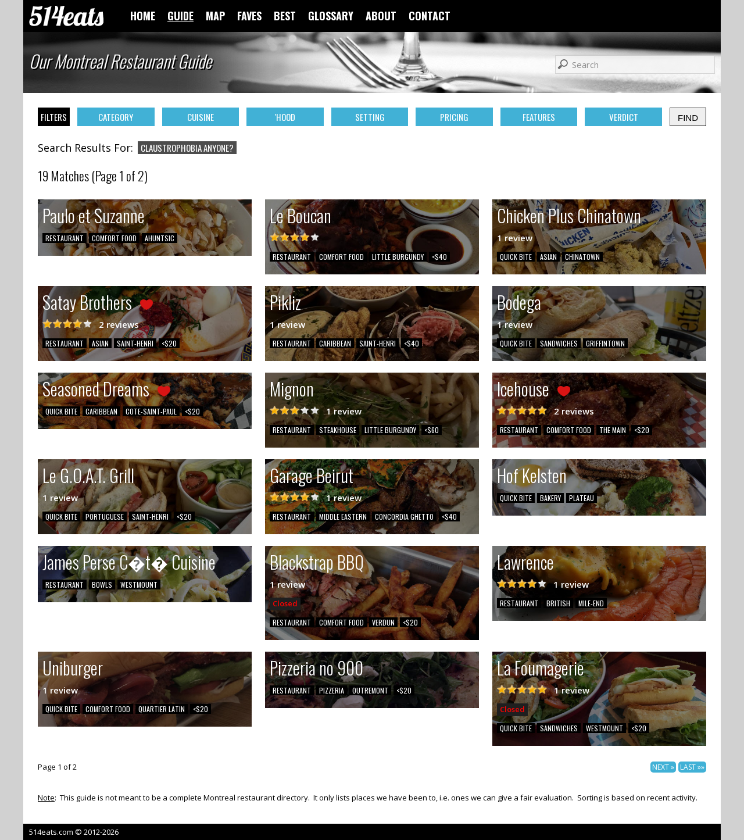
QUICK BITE (516, 257)
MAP (215, 15)
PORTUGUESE (104, 516)
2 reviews (119, 324)
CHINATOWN (582, 257)
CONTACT (429, 15)
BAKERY (550, 498)
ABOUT (381, 15)
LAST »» (692, 767)
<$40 (439, 257)
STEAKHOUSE (337, 430)
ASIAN (548, 257)
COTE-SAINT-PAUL (151, 411)
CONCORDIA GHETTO (404, 516)
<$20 (169, 343)
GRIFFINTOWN (605, 343)
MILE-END (591, 603)
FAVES (249, 15)
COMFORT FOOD (114, 238)
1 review (514, 238)
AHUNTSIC (159, 238)
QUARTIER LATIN (161, 709)
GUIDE (180, 15)
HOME (142, 15)
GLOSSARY (330, 15)
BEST (285, 15)
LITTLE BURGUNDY (398, 257)
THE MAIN (612, 430)
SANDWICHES (559, 343)
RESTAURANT (64, 238)
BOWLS (102, 584)
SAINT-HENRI (135, 343)
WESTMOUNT (139, 584)
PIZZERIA (331, 690)
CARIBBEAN (335, 343)
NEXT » (663, 767)
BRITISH (558, 603)
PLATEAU (581, 498)
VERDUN (383, 622)
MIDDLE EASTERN (343, 516)
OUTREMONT (370, 690)
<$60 (431, 430)
